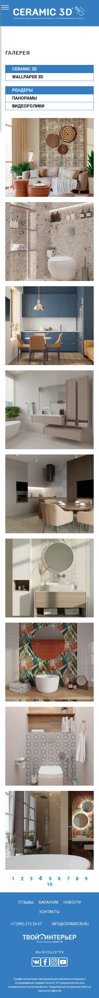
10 (49, 884)
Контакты (49, 912)
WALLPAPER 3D (27, 76)
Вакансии (48, 902)
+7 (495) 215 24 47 (26, 924)
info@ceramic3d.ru (70, 924)
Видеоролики (28, 106)
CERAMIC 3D (24, 68)
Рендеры (22, 90)
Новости (72, 902)
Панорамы (24, 98)
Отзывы (26, 902)
